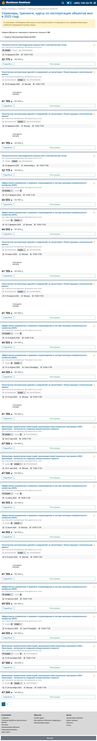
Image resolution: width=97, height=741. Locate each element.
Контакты (5, 725)
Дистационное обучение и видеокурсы (47, 720)
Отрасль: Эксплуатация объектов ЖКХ (20, 37)
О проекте (5, 718)
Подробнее (7, 64)
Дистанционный (9, 80)
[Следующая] (10, 704)
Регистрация (55, 64)
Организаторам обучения (11, 727)
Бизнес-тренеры (72, 720)
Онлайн (6, 50)
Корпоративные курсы (42, 723)
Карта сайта (6, 732)
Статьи (68, 725)
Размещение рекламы (9, 730)
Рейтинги (69, 723)
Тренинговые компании (74, 718)
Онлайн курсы (39, 718)
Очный (14, 50)
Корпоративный (25, 50)
